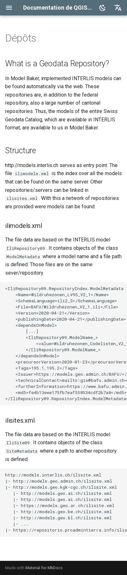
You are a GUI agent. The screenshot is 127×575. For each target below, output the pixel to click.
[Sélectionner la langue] (118, 7)
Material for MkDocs (44, 567)
